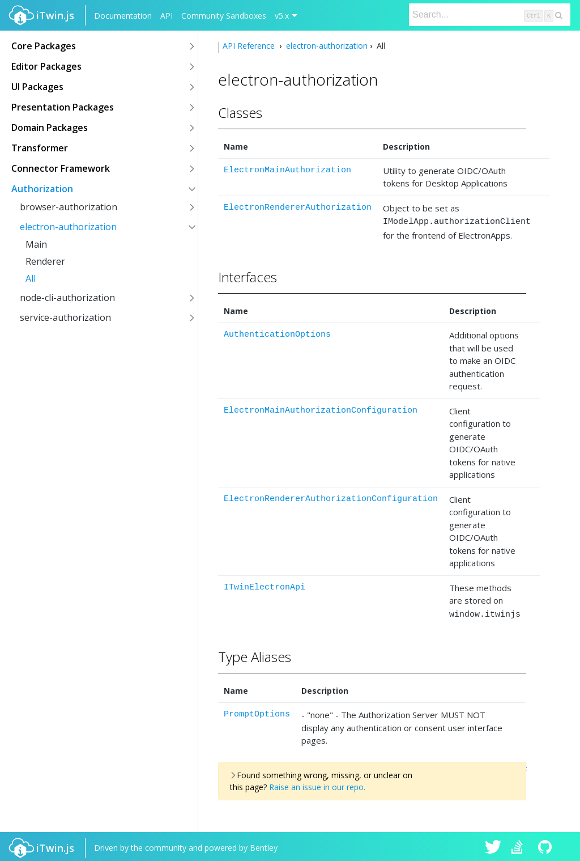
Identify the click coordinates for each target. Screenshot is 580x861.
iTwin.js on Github (546, 845)
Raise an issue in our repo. (317, 783)
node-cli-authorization (67, 297)
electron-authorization (68, 226)
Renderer (45, 261)
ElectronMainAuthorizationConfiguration (320, 409)
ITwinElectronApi (264, 586)
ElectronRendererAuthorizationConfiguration (331, 497)
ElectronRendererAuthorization (298, 208)
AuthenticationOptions (277, 333)
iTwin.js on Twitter (493, 845)
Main (36, 244)
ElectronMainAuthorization (287, 170)
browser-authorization (68, 207)
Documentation (123, 15)
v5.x (282, 15)
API (166, 15)
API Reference (250, 45)
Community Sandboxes (223, 15)
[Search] (489, 14)
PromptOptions (257, 711)
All (30, 278)
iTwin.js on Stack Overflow (519, 845)
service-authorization (65, 317)
